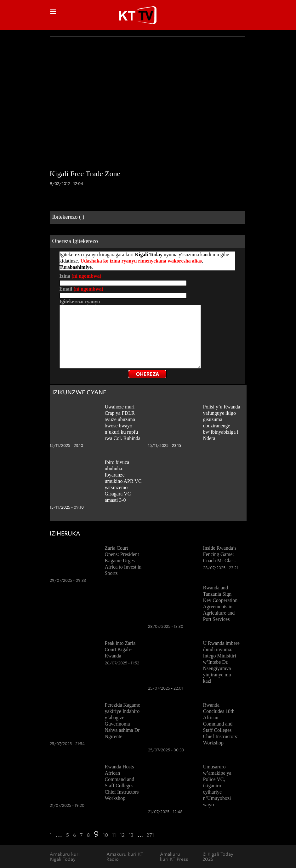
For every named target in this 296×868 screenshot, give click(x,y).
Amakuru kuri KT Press (174, 857)
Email (82, 289)
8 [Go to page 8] (88, 835)
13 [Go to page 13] (131, 835)
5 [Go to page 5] (67, 835)
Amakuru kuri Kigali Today (65, 857)
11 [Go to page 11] (114, 835)
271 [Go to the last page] (150, 835)
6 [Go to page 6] (74, 835)
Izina (80, 276)
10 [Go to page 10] (105, 835)
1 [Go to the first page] (51, 835)
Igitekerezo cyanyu (80, 301)
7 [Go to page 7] (81, 835)
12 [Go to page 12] (122, 835)
